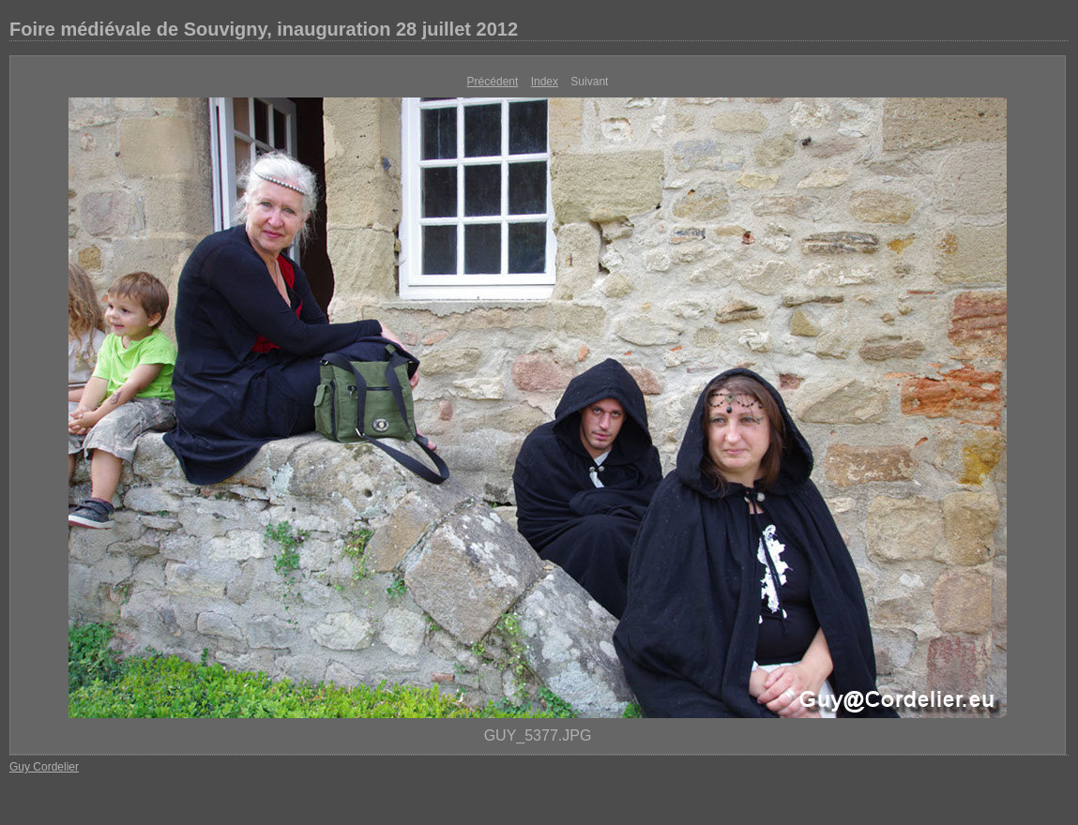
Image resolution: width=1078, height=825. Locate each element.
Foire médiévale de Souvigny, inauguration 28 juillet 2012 (263, 29)
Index (544, 81)
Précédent (493, 81)
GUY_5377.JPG (538, 735)
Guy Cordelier (44, 766)
